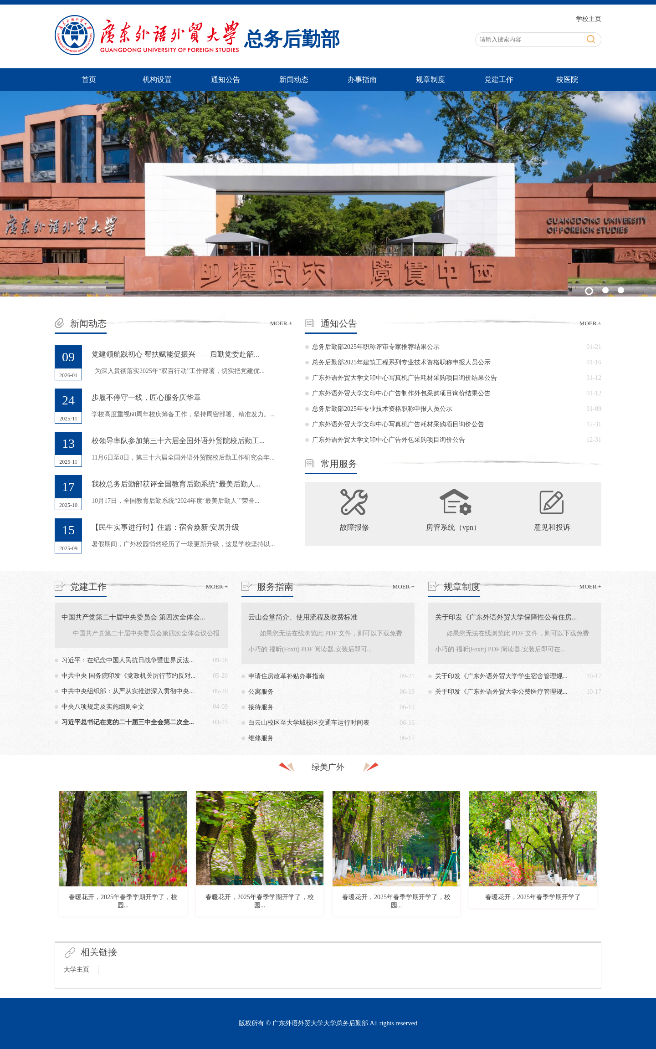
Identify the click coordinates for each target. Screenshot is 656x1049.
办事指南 (362, 79)
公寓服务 (261, 691)
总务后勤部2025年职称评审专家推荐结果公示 (376, 346)
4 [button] (307, 916)
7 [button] (348, 916)
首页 (89, 79)
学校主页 (588, 18)
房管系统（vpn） (453, 527)
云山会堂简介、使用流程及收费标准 (303, 617)
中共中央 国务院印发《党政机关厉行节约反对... (128, 675)
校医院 (567, 79)
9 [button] (375, 916)
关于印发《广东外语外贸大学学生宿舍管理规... (501, 676)
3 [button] (293, 916)
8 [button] (362, 916)
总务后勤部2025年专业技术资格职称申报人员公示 (382, 408)
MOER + (281, 323)
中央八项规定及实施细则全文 (103, 706)
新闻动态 (293, 79)
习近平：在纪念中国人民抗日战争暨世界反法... (128, 660)
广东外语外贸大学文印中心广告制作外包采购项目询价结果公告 (401, 393)
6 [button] (334, 916)
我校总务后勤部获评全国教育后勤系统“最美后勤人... (176, 484)
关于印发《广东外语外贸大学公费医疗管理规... (501, 691)
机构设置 (157, 79)
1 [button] (266, 916)
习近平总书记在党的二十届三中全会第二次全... (128, 722)
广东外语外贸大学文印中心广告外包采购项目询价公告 (388, 439)
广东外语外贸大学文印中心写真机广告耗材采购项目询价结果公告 (404, 377)
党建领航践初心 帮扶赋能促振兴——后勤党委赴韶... (175, 354)
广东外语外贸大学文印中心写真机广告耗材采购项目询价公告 (398, 424)
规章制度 (430, 79)
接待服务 (261, 707)
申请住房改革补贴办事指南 (286, 676)
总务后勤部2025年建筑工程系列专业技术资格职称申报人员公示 (401, 362)
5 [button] (321, 916)
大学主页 (76, 969)
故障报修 (354, 527)
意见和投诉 (552, 527)
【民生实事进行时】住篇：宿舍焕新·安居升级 (165, 527)
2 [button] (280, 916)
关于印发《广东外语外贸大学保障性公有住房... (506, 617)
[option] (123, 856)
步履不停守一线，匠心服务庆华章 (146, 397)
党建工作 (498, 79)
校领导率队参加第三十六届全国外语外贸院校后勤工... (178, 441)
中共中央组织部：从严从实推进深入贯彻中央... (128, 691)
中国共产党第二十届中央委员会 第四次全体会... (133, 617)
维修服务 (261, 738)
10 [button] (389, 916)
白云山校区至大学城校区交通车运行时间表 (308, 722)
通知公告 (225, 79)
